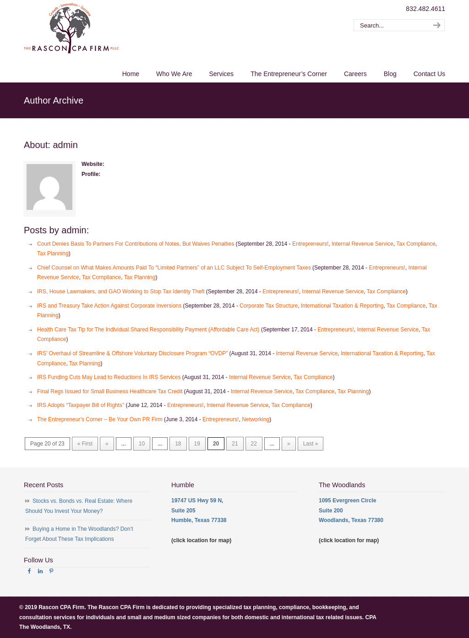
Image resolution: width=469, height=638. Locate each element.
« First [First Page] (85, 443)
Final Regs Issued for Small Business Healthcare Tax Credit (109, 391)
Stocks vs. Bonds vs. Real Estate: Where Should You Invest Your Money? (78, 506)
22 (254, 443)
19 (197, 443)
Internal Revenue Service (362, 244)
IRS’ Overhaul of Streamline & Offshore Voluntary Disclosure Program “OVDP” (132, 353)
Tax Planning (53, 253)
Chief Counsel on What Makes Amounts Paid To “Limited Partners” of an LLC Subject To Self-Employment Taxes (174, 267)
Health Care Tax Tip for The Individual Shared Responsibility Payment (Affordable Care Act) (148, 329)
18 (178, 443)
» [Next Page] (288, 443)
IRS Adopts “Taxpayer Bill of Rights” (80, 405)
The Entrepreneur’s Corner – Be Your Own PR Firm (100, 419)
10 (142, 443)
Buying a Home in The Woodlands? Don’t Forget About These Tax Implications (79, 534)
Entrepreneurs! (310, 244)
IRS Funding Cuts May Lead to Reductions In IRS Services (108, 377)
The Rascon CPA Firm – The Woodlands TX (71, 28)
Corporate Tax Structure (269, 305)
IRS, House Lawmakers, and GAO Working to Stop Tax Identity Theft (121, 291)
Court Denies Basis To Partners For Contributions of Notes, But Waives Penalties (135, 244)
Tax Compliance (415, 244)
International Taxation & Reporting (342, 305)
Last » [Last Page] (310, 443)
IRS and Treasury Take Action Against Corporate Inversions (109, 305)
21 (235, 443)
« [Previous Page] (107, 443)
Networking (255, 419)
